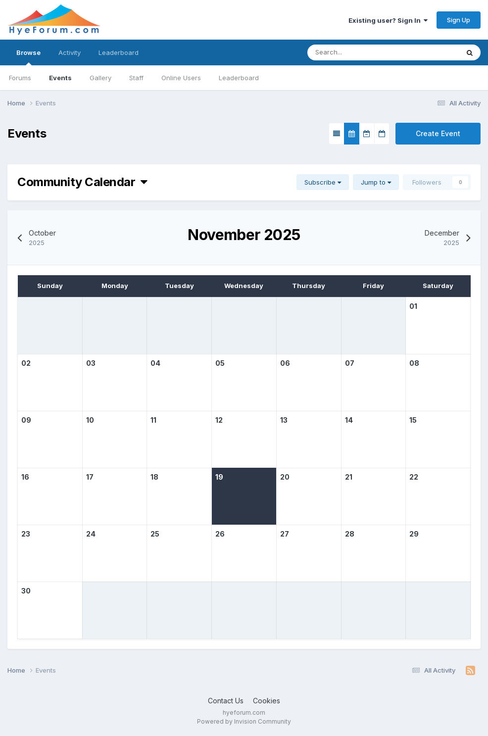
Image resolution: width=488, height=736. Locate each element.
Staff (136, 78)
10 (90, 420)
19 (219, 477)
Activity (69, 52)
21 (348, 477)
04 (155, 363)
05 (220, 363)
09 (26, 420)
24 (91, 534)
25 (154, 534)
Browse (28, 57)
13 (284, 420)
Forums (20, 78)
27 (284, 534)
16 (25, 477)
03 (91, 363)
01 (413, 306)
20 (285, 477)
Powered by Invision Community (244, 721)
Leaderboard (239, 78)
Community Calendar (82, 182)
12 (219, 420)
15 (413, 420)
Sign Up (458, 20)
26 (220, 534)
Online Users (181, 78)
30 (26, 591)
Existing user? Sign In (388, 20)
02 (26, 363)
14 (349, 420)
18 (154, 477)
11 (153, 420)
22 (413, 477)
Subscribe (322, 182)
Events (60, 78)
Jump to (376, 182)
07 (349, 363)
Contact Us (226, 700)
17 (90, 477)
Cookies (266, 700)
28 (349, 534)
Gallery (100, 78)
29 (414, 534)
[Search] (353, 52)
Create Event (438, 133)
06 (285, 363)
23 (25, 534)
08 (414, 363)
